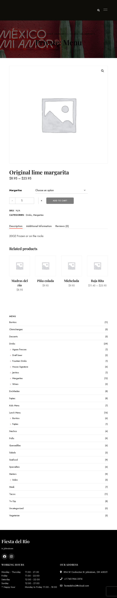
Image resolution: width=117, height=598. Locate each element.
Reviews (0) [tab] (62, 226)
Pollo (11, 438)
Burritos (12, 322)
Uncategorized (16, 508)
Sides (15, 479)
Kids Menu (14, 405)
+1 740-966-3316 (71, 579)
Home (24, 34)
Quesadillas (15, 445)
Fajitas (12, 398)
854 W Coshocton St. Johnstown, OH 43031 (84, 572)
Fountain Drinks (19, 361)
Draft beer (17, 355)
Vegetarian (14, 515)
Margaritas (62, 34)
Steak (11, 487)
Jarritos (15, 372)
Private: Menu (37, 34)
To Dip (12, 501)
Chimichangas (16, 329)
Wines (15, 384)
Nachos (13, 431)
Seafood (13, 459)
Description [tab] (15, 226)
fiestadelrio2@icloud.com (74, 585)
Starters (12, 474)
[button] (102, 71)
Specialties (14, 467)
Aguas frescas (19, 349)
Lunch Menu (15, 412)
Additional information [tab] (39, 226)
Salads (12, 452)
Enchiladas (14, 391)
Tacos (12, 494)
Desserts (13, 336)
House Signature (20, 366)
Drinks (49, 34)
